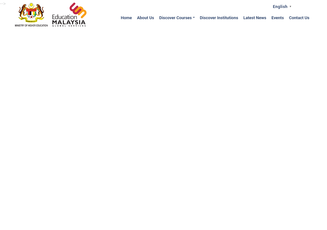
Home (126, 17)
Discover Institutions (219, 17)
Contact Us (299, 17)
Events (277, 17)
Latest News (254, 17)
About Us (145, 17)
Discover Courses (175, 17)
